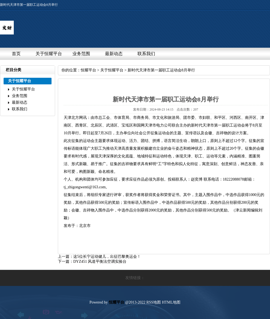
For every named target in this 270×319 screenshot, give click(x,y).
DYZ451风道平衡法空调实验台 (99, 261)
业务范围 (81, 53)
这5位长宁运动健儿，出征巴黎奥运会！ (107, 256)
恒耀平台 (88, 70)
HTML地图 (171, 302)
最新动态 (114, 53)
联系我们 (146, 53)
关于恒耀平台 (49, 53)
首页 (16, 53)
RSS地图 (153, 302)
